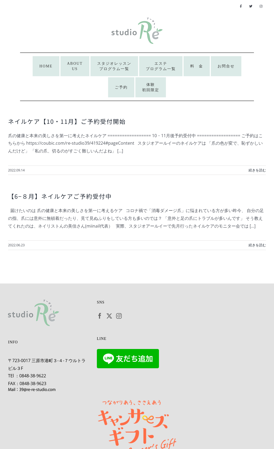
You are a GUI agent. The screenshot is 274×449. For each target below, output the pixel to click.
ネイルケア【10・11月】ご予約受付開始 (67, 121)
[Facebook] (99, 316)
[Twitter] (109, 316)
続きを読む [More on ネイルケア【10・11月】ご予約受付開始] (257, 170)
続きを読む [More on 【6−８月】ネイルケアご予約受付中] (257, 245)
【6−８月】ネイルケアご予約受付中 (60, 196)
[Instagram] (119, 316)
